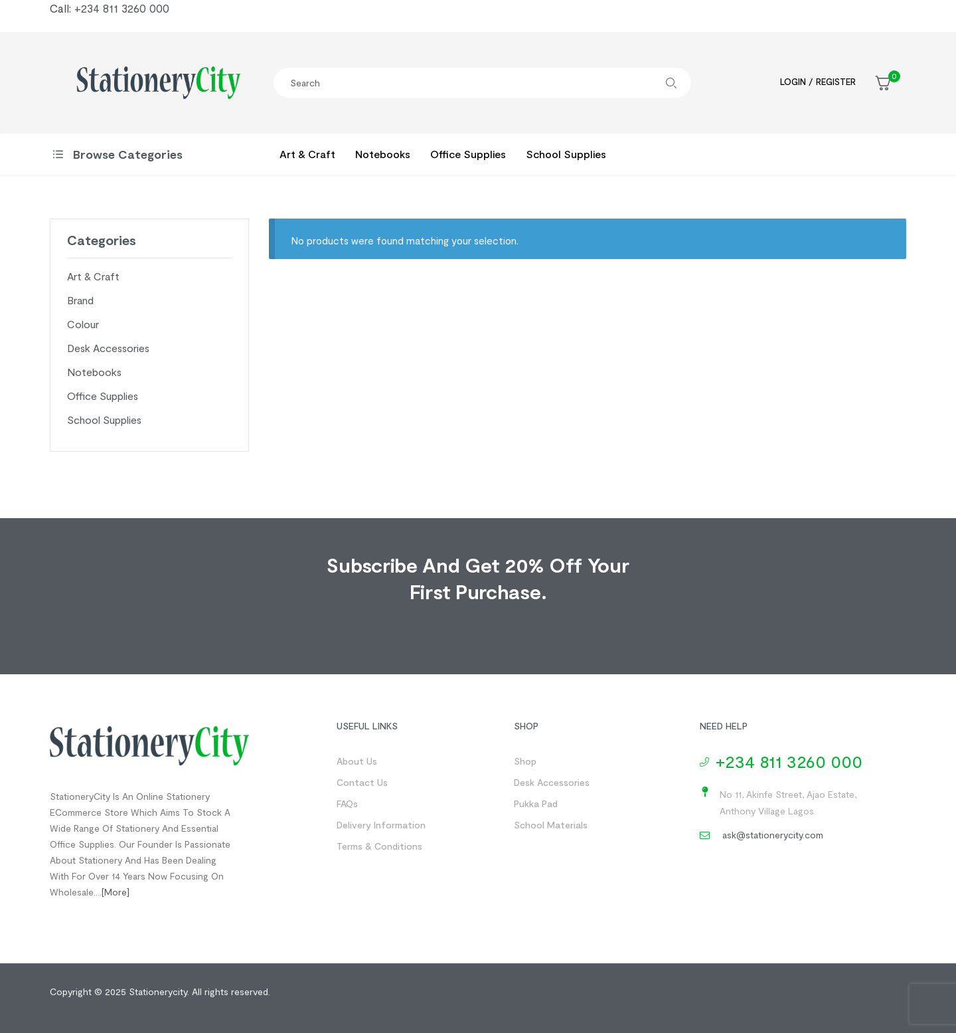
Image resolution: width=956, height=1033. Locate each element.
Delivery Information (381, 824)
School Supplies (104, 419)
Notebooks (94, 371)
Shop (525, 761)
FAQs (347, 803)
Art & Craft (93, 276)
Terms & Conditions (379, 846)
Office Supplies (102, 395)
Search (671, 83)
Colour (83, 324)
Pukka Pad (536, 803)
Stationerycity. (159, 991)
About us (357, 761)
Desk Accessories (108, 347)
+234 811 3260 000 (121, 8)
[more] (115, 891)
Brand (80, 300)
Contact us (362, 782)
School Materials (551, 824)
